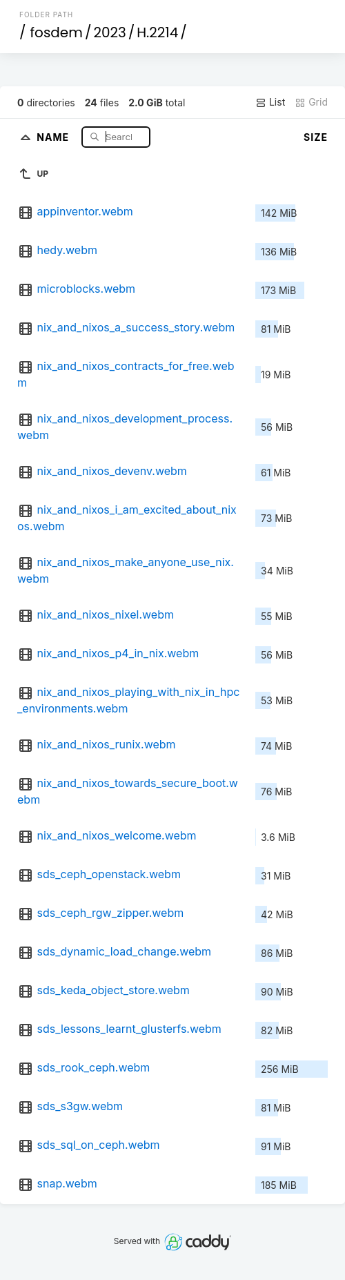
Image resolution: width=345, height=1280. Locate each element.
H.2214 (157, 32)
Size (316, 137)
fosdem (56, 32)
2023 (109, 32)
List (270, 102)
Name (54, 136)
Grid (311, 102)
